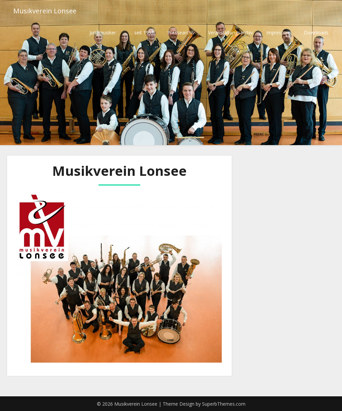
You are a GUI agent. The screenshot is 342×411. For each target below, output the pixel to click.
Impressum (278, 32)
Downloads (316, 32)
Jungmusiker (103, 32)
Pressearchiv (181, 32)
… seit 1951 (141, 32)
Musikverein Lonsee (44, 10)
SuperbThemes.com (223, 404)
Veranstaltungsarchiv (230, 32)
